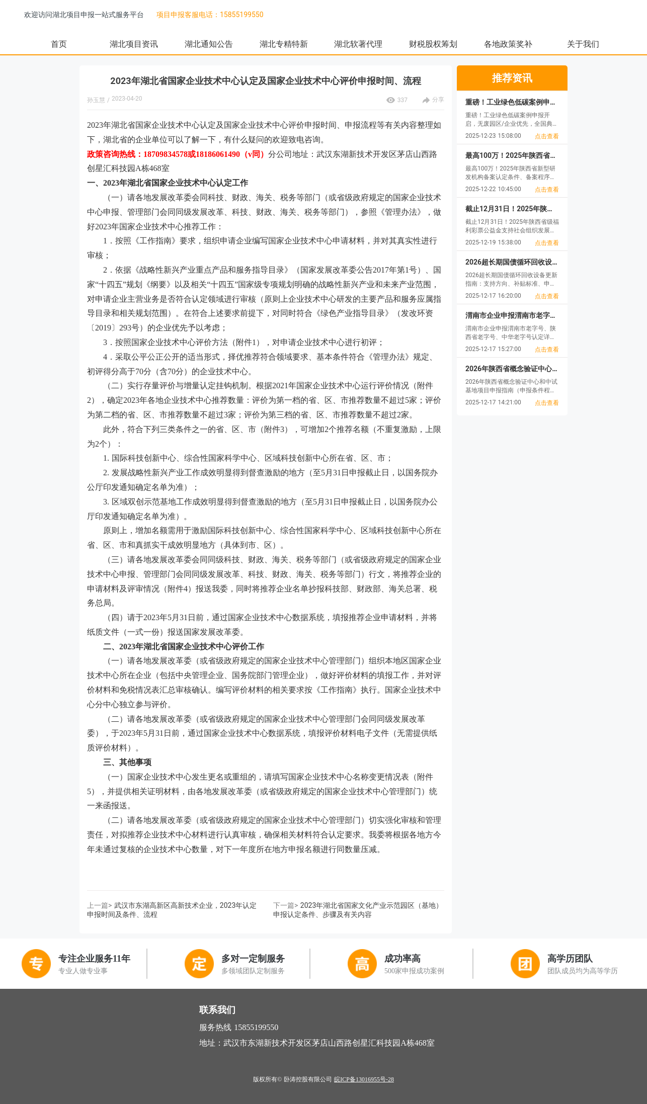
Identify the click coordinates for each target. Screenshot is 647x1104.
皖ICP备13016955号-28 (364, 1079)
